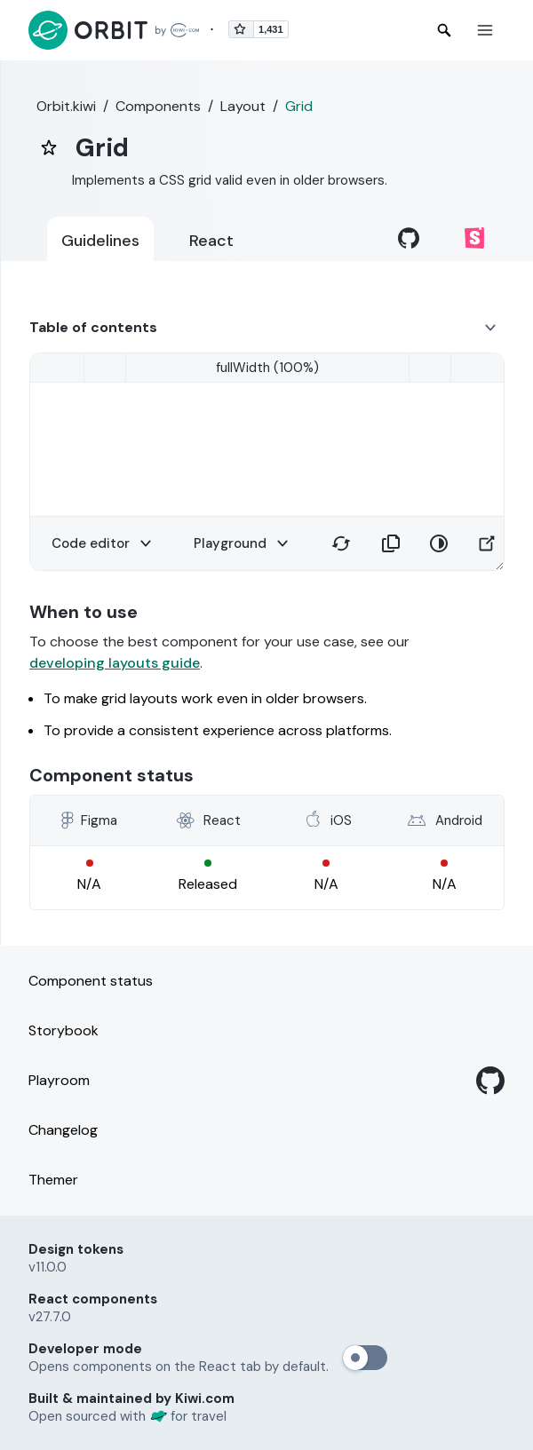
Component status (90, 980)
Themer (53, 1179)
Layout (243, 106)
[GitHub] (490, 1080)
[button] (485, 30)
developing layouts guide (114, 663)
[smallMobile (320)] (267, 367)
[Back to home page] (113, 30)
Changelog (63, 1130)
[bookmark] (48, 147)
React (211, 240)
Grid (299, 106)
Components (158, 106)
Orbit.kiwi (66, 106)
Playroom (59, 1080)
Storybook (63, 1030)
